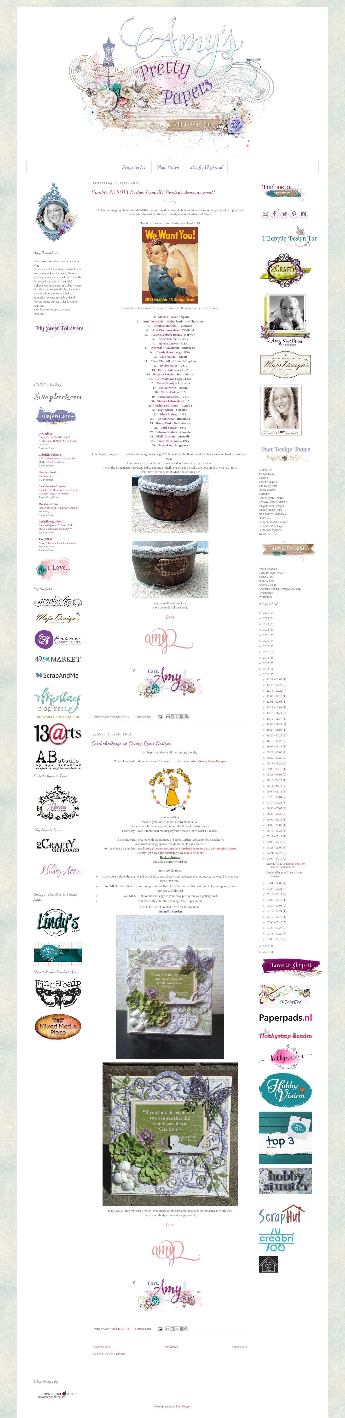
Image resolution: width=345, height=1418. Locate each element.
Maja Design (168, 167)
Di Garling (45, 433)
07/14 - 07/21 (275, 802)
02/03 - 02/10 (275, 922)
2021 (266, 635)
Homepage (171, 1346)
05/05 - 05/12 (275, 842)
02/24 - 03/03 (275, 905)
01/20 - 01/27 (275, 928)
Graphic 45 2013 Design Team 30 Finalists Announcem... (285, 865)
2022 (266, 629)
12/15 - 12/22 (275, 690)
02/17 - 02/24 (275, 911)
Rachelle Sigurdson (50, 521)
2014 (266, 669)
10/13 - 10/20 (275, 741)
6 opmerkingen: (143, 1328)
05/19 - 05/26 (275, 830)
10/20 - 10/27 (275, 735)
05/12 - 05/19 (275, 836)
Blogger (185, 1406)
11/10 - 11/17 (275, 718)
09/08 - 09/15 (275, 769)
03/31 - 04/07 (275, 883)
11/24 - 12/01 (275, 707)
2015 (266, 663)
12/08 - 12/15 (275, 696)
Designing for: (134, 167)
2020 (266, 641)
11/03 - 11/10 (275, 724)
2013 (266, 674)
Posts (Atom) (117, 1353)
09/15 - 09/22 (275, 763)
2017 (266, 652)
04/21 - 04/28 (275, 853)
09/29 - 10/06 (275, 752)
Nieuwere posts (101, 1346)
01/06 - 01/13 (275, 939)
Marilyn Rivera (48, 504)
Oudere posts (239, 1346)
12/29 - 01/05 (275, 679)
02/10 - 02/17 (275, 917)
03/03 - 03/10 (275, 899)
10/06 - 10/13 (275, 746)
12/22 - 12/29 (275, 685)
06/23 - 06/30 (275, 813)
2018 (266, 646)
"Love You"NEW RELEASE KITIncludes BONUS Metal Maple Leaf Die (58, 441)
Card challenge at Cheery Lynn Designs (132, 743)
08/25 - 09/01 (275, 774)
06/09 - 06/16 (275, 819)
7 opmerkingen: (143, 716)
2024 (266, 618)
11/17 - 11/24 (275, 713)
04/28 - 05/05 (275, 847)
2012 (266, 946)
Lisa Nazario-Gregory (52, 486)
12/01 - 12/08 (275, 701)
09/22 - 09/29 (275, 757)
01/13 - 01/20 (275, 933)
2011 (266, 951)
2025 (266, 612)
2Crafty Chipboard (206, 167)
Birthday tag (45, 476)
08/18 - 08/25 (275, 780)
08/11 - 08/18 (275, 785)
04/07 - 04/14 (275, 858)
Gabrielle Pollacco (50, 454)
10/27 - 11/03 (275, 729)
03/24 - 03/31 (275, 888)
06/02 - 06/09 (275, 825)
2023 (266, 624)
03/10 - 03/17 (275, 894)
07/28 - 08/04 (275, 797)
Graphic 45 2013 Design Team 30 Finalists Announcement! (153, 192)
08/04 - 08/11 (275, 791)
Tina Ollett (45, 539)
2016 (266, 657)
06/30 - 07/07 (275, 808)
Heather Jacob (48, 472)
